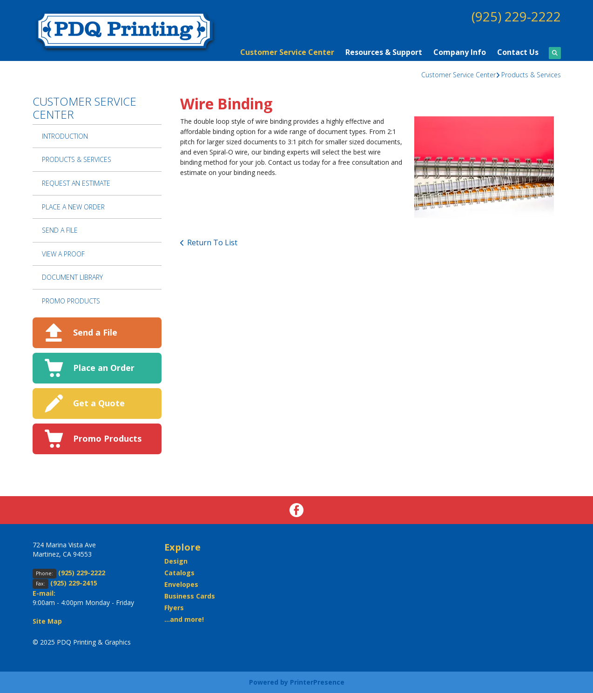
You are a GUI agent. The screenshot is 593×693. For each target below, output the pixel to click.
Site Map (47, 621)
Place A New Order (73, 206)
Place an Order (104, 367)
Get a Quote (99, 403)
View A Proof (63, 253)
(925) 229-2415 (73, 583)
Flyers (174, 607)
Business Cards (189, 596)
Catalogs (179, 572)
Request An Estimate (76, 183)
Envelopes (181, 584)
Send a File (95, 332)
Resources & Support (383, 52)
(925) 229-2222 (516, 16)
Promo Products (71, 300)
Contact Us (518, 52)
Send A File (60, 230)
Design (176, 561)
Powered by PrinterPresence (296, 682)
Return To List (212, 242)
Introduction (65, 136)
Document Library (72, 277)
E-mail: (44, 593)
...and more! (184, 619)
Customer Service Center (287, 52)
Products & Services (531, 74)
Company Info (459, 52)
